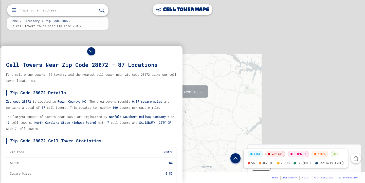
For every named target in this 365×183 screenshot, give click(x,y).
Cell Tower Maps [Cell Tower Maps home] (182, 9)
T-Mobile (298, 154)
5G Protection (348, 177)
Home (14, 21)
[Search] (101, 10)
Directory (32, 21)
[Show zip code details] (235, 158)
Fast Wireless (323, 177)
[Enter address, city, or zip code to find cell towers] (58, 10)
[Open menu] (14, 10)
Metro (319, 154)
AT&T (255, 154)
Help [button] (305, 177)
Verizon (275, 154)
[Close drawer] (91, 51)
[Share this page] (356, 158)
